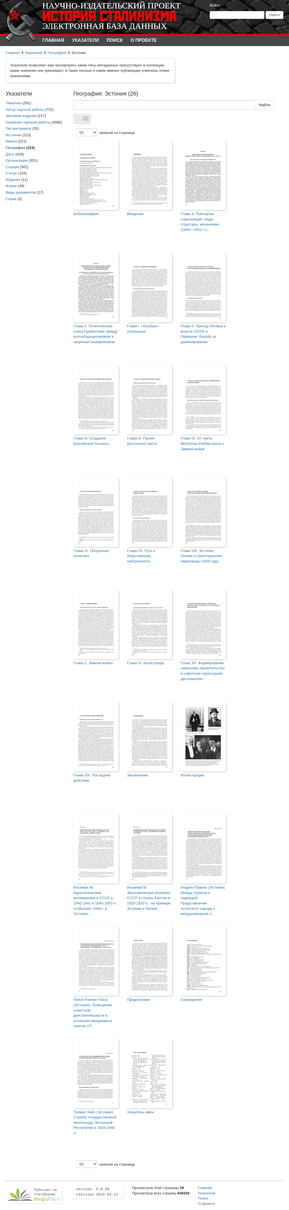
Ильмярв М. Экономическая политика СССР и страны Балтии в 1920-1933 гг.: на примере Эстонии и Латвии (149, 897)
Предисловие (138, 999)
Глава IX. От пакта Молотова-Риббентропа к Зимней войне (202, 443)
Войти (215, 5)
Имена (11, 141)
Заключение (137, 775)
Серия (11, 199)
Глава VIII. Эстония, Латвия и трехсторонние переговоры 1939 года (201, 556)
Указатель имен (140, 1112)
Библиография (85, 214)
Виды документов (21, 192)
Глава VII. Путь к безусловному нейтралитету (141, 556)
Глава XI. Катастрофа (145, 663)
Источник (13, 135)
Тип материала (18, 128)
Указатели (85, 40)
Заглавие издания (21, 116)
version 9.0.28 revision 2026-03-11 (97, 1192)
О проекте (144, 40)
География (57, 53)
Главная (53, 40)
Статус (11, 173)
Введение (135, 214)
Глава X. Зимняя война (93, 663)
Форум (11, 186)
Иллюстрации (192, 775)
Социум (12, 167)
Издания (13, 180)
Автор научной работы (25, 109)
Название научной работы (28, 122)
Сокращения (191, 999)
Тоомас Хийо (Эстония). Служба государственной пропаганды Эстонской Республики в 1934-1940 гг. (94, 1122)
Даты (10, 154)
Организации (17, 160)
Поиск (115, 40)
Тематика (14, 103)
